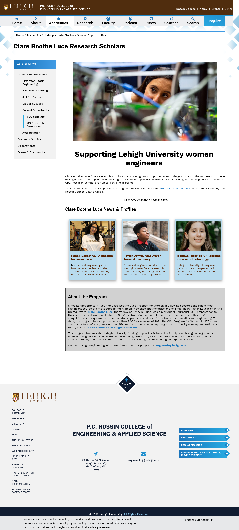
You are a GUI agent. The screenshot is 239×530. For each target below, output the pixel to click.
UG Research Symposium (35, 125)
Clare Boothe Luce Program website (112, 327)
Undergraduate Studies (59, 35)
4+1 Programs (31, 97)
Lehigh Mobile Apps (20, 457)
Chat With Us (188, 438)
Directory (18, 424)
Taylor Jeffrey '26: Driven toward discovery (142, 257)
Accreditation (31, 132)
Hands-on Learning (35, 90)
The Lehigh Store (22, 440)
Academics (34, 35)
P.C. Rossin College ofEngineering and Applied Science (65, 7)
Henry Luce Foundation (175, 188)
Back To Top (127, 386)
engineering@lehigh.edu (143, 460)
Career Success (32, 103)
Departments (26, 145)
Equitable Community (18, 411)
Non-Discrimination (21, 482)
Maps (15, 434)
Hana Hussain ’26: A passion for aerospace (92, 257)
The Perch (18, 418)
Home (20, 35)
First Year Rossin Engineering (33, 82)
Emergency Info (22, 445)
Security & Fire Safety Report (21, 491)
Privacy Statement (101, 527)
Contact (17, 429)
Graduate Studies (29, 139)
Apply (209, 9)
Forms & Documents (31, 152)
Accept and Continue (199, 520)
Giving (234, 9)
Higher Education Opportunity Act (23, 474)
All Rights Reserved (136, 514)
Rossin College (191, 9)
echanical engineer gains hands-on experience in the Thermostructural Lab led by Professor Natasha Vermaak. (90, 270)
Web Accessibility (23, 451)
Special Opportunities (91, 35)
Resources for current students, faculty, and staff (201, 453)
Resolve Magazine (191, 445)
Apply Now (187, 430)
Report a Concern (17, 466)
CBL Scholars (36, 116)
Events (221, 9)
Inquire (217, 21)
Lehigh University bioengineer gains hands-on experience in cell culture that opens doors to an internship (198, 270)
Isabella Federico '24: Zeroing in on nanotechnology (199, 257)
